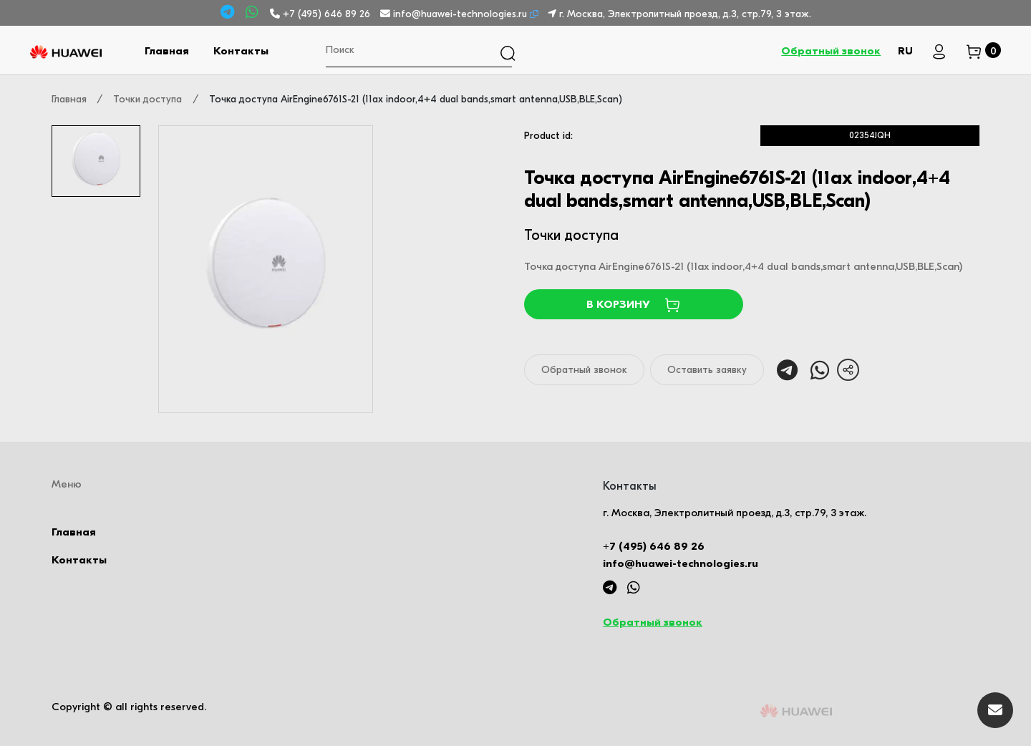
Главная (167, 50)
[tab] (96, 161)
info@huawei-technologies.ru (455, 14)
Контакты (240, 50)
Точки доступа (147, 99)
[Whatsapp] (254, 12)
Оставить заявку (707, 370)
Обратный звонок (831, 50)
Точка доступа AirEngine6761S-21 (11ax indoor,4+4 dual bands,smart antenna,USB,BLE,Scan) (415, 99)
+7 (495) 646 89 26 (321, 14)
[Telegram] (229, 12)
